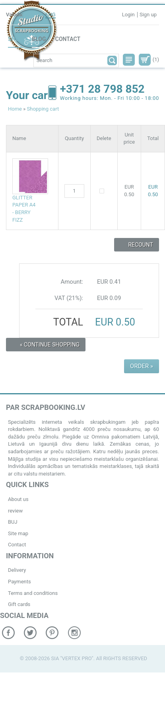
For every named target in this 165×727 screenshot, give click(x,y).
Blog (39, 39)
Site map (18, 533)
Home (15, 109)
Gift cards (19, 604)
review (15, 511)
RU (38, 15)
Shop (15, 39)
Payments (19, 582)
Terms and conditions (33, 593)
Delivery (17, 570)
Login (128, 15)
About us (18, 499)
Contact (67, 39)
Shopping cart (43, 109)
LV (29, 15)
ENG (50, 15)
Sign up (148, 15)
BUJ (12, 522)
